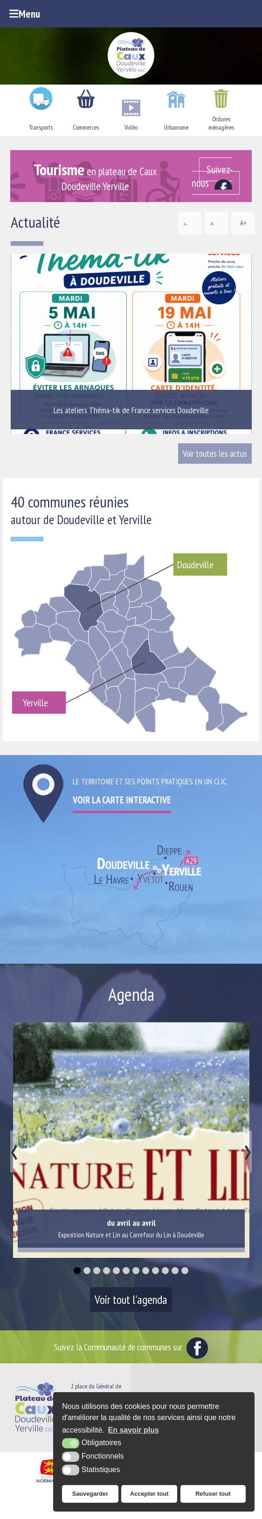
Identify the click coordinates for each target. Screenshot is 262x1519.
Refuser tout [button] (212, 1493)
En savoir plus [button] (133, 1430)
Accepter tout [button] (149, 1493)
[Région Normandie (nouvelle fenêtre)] (51, 1483)
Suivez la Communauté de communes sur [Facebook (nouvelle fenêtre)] (131, 1347)
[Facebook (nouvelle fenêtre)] (216, 176)
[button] (77, 1270)
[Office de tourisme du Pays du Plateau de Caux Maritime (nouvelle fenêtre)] (131, 1511)
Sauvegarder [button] (90, 1493)
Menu (24, 13)
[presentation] (14, 1151)
